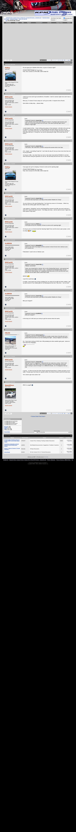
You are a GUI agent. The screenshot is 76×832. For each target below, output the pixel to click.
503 (64, 60)
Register (29, 22)
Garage (17, 22)
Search (68, 22)
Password (53, 19)
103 (62, 60)
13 (58, 60)
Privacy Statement (51, 459)
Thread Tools (67, 62)
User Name (53, 18)
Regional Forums (14, 19)
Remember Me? (68, 18)
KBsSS (7, 333)
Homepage (8, 22)
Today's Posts (59, 22)
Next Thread (42, 416)
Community (39, 22)
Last (69, 60)
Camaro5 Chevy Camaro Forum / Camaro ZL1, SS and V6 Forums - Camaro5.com (23, 17)
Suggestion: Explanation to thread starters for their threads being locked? (11, 445)
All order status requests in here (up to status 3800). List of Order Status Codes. (12, 440)
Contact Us (5, 459)
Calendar (49, 22)
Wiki (23, 22)
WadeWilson (9, 385)
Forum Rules (7, 431)
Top (72, 459)
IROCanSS (9, 97)
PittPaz (7, 68)
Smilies (5, 427)
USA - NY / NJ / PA (23, 19)
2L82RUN (8, 243)
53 (60, 60)
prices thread (7, 452)
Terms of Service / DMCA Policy (63, 459)
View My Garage (8, 106)
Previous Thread (35, 416)
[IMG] (5, 428)
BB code (6, 426)
